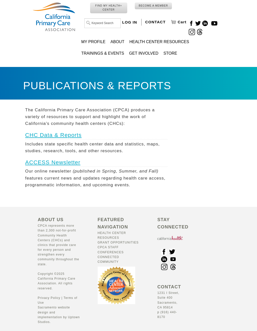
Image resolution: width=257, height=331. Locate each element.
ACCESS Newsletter (52, 162)
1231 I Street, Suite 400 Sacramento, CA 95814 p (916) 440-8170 (169, 302)
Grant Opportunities (118, 242)
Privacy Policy (49, 298)
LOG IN (129, 22)
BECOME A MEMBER (153, 5)
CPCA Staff (108, 247)
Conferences (111, 252)
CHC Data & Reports (53, 135)
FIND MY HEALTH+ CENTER (108, 7)
